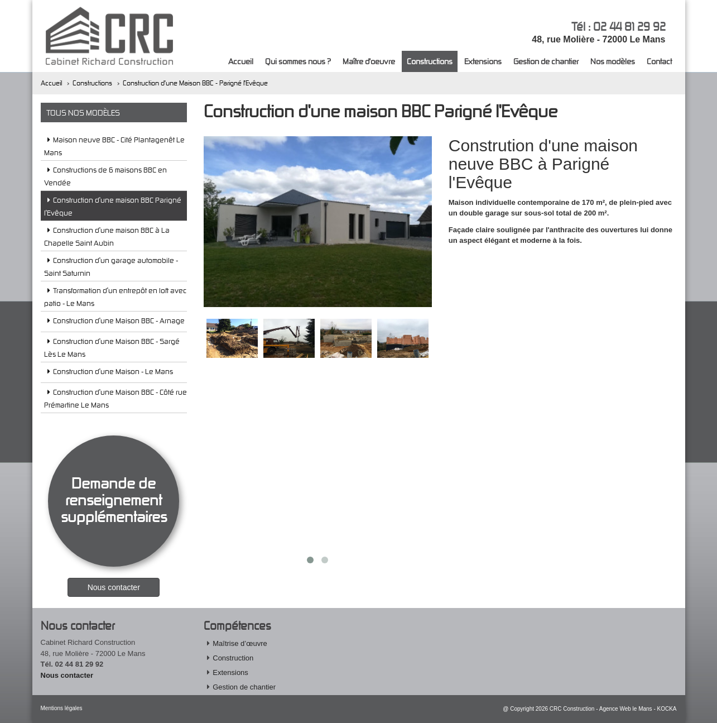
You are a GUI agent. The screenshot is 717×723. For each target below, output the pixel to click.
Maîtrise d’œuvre (240, 643)
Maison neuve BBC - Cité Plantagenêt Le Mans (114, 146)
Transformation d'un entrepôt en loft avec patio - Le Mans (115, 297)
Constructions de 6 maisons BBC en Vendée (105, 176)
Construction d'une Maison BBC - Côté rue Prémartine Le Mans (115, 398)
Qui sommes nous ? (298, 61)
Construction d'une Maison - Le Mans (108, 373)
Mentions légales (62, 708)
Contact (659, 61)
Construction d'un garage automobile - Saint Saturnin (111, 266)
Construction (233, 658)
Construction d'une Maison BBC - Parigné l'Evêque (195, 83)
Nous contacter (67, 675)
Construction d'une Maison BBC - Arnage (114, 322)
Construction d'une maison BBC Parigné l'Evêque (112, 206)
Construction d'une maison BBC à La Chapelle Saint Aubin (107, 236)
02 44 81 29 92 (629, 26)
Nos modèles (612, 61)
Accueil (240, 61)
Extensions (483, 61)
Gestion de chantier (546, 61)
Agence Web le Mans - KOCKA (638, 709)
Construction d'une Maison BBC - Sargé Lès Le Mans (112, 347)
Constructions (430, 61)
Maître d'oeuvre (369, 61)
